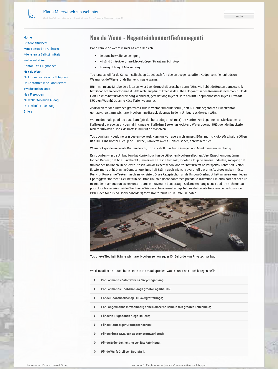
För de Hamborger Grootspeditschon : (126, 325)
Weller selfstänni (35, 60)
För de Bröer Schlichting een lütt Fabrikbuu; (131, 342)
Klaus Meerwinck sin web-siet (71, 11)
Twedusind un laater (37, 89)
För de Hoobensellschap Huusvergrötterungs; (132, 298)
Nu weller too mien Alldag (41, 100)
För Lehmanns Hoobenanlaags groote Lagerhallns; (135, 289)
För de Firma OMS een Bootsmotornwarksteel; (132, 334)
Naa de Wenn (32, 71)
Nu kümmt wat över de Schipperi (46, 77)
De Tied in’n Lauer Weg (39, 106)
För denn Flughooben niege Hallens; (125, 316)
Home (28, 37)
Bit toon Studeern (36, 43)
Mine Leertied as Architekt (41, 49)
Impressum (33, 365)
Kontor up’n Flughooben (40, 66)
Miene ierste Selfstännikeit (42, 54)
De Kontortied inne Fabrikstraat (45, 83)
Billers (28, 111)
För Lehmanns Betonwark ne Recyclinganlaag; (132, 280)
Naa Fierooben (34, 94)
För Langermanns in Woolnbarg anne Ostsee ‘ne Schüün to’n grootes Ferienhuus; (156, 307)
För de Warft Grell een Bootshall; (123, 351)
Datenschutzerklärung (55, 365)
